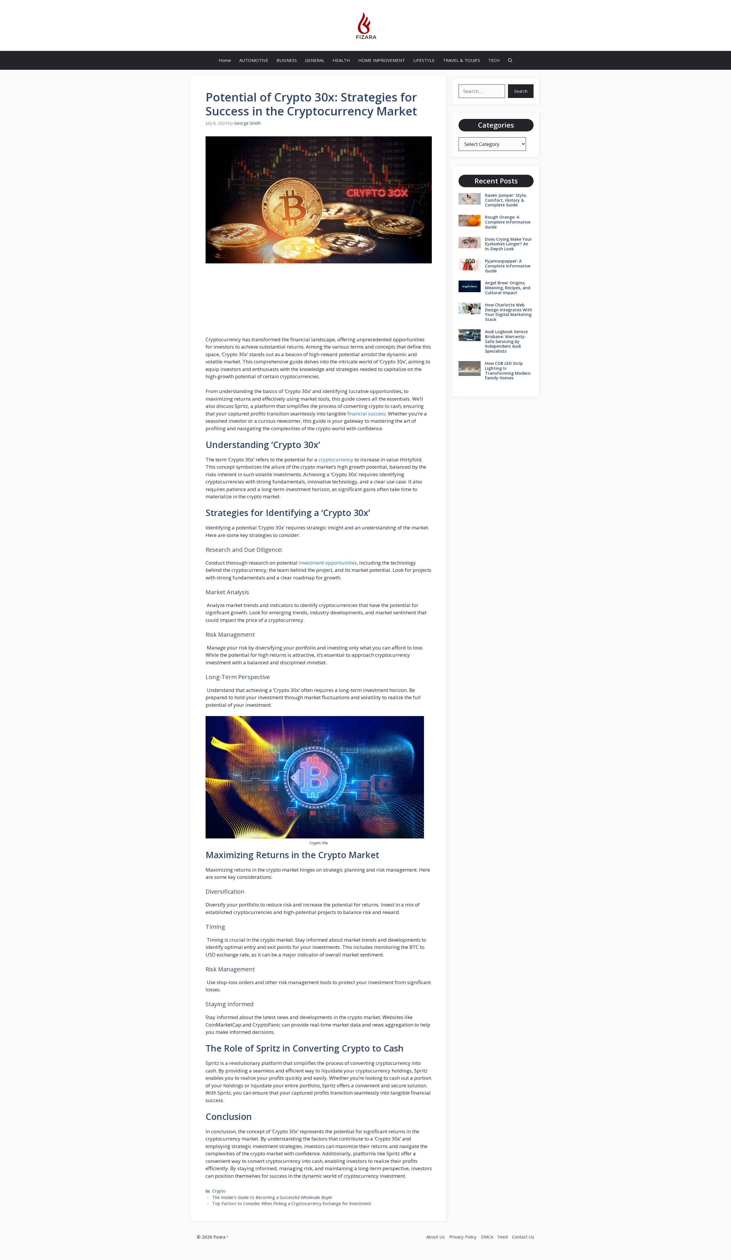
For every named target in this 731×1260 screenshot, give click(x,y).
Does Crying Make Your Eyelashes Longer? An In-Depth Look (508, 244)
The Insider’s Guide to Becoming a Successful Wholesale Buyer (272, 1197)
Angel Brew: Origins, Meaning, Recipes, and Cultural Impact (507, 287)
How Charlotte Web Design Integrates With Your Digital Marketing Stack (508, 312)
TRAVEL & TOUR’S (461, 60)
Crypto (219, 1191)
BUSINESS (287, 60)
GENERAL (315, 60)
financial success (366, 413)
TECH (494, 60)
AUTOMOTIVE (253, 60)
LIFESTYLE (424, 60)
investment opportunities (328, 562)
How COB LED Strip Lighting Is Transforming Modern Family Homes (508, 370)
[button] (510, 60)
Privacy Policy (463, 1237)
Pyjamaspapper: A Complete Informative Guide (507, 266)
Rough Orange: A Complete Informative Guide (507, 222)
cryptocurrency (335, 459)
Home (225, 60)
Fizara (219, 1237)
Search (520, 91)
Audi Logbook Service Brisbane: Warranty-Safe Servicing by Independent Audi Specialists (506, 341)
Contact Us (523, 1237)
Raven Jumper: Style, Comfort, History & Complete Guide (506, 200)
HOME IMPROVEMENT (381, 60)
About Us (435, 1237)
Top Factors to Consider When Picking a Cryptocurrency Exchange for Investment (291, 1203)
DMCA (487, 1237)
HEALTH (341, 60)
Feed (503, 1237)
